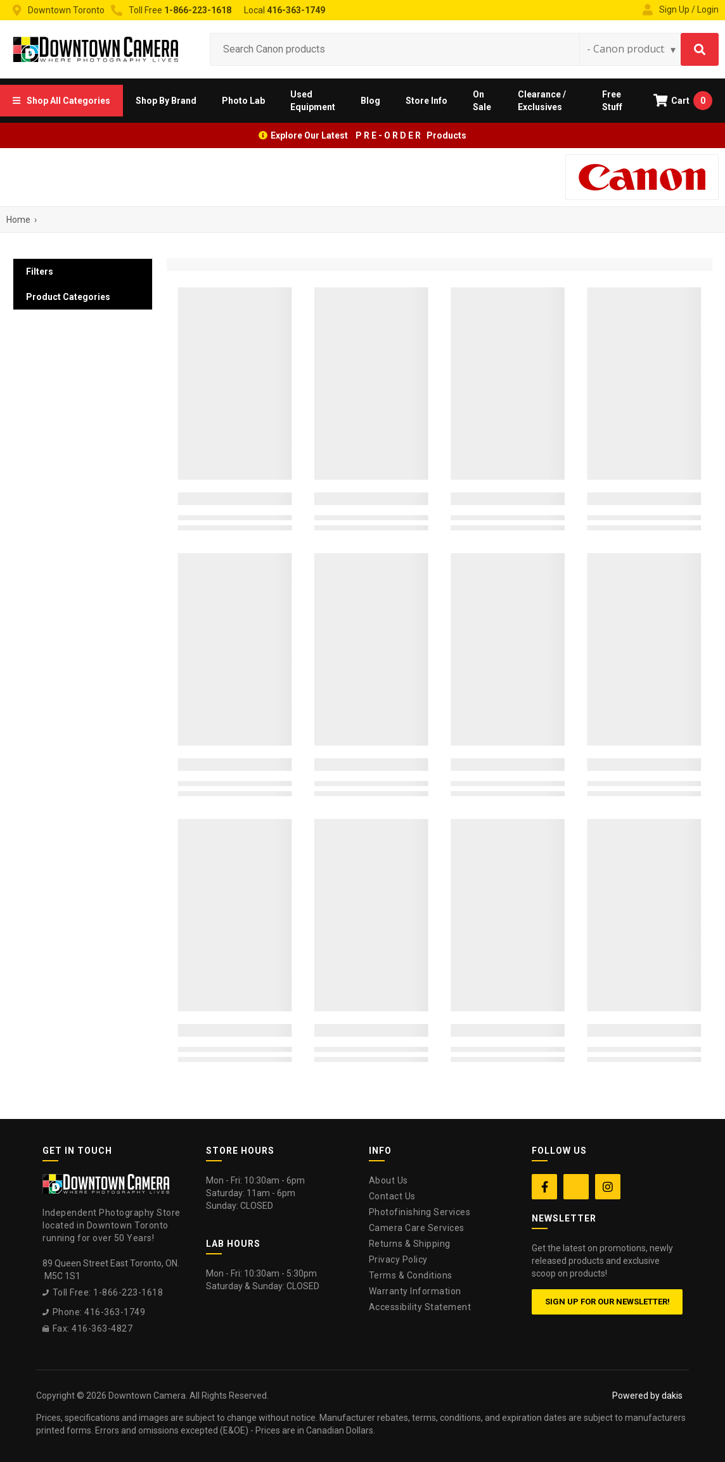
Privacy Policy (398, 1259)
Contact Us (392, 1196)
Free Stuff (612, 100)
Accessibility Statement (420, 1307)
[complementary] (633, 1392)
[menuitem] (61, 100)
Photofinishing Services (420, 1212)
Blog (370, 101)
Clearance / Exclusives (542, 100)
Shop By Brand (166, 101)
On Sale (482, 100)
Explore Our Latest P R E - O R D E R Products (368, 135)
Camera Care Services (417, 1228)
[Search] (700, 49)
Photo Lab (243, 101)
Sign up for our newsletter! (607, 1301)
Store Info (426, 101)
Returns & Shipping (410, 1244)
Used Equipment (312, 100)
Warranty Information (415, 1291)
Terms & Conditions (410, 1275)
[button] (61, 100)
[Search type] (632, 49)
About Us (388, 1180)
